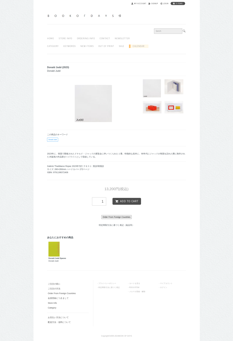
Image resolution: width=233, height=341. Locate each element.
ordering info (86, 38)
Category (53, 46)
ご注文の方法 (54, 288)
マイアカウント (166, 283)
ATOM (136, 287)
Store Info (52, 303)
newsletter (122, 38)
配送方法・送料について (59, 322)
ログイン (163, 287)
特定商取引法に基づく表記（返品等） (116, 225)
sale (121, 46)
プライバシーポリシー (107, 283)
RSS (131, 287)
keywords (69, 46)
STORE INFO (65, 38)
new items (87, 46)
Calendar (137, 46)
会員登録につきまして (58, 298)
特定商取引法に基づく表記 (109, 287)
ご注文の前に (54, 284)
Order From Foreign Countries (62, 293)
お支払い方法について (58, 317)
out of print (106, 46)
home (50, 38)
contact (105, 38)
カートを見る (134, 283)
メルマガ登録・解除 (137, 292)
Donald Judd (52, 139)
